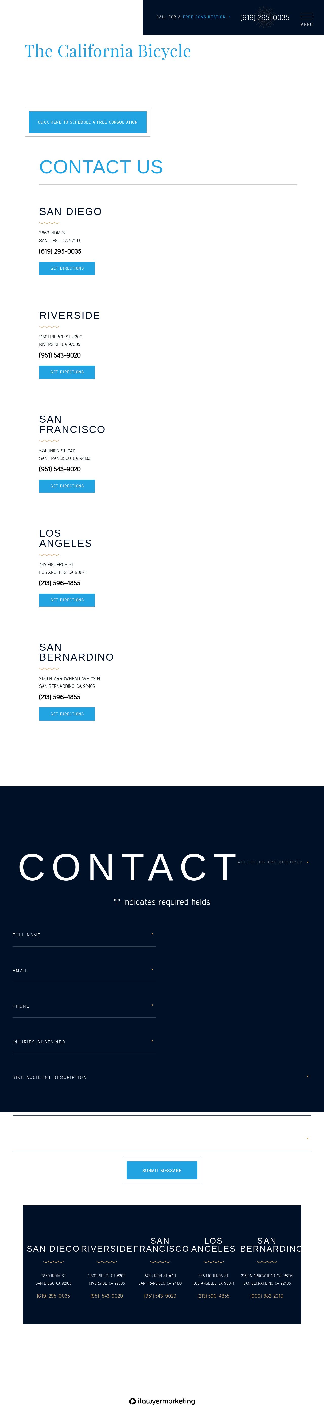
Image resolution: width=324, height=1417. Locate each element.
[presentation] (51, 1139)
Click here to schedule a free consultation (87, 122)
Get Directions (67, 268)
